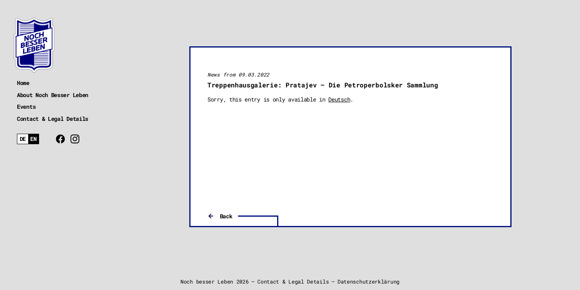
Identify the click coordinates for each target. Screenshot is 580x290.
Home (23, 83)
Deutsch (339, 99)
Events (26, 106)
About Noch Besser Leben (52, 95)
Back (226, 216)
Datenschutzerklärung (369, 281)
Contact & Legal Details (52, 118)
